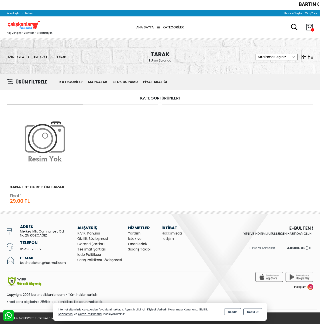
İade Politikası (89, 254)
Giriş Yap (311, 13)
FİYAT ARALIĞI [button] (155, 82)
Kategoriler (170, 27)
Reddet (232, 312)
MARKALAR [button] (97, 82)
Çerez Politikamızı (90, 314)
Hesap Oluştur (293, 13)
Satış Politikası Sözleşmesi (99, 259)
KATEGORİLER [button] (71, 82)
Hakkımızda (172, 233)
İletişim (168, 238)
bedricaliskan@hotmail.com (43, 262)
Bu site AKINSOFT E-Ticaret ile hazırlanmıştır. (42, 318)
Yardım (134, 233)
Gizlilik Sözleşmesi (92, 238)
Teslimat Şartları (91, 249)
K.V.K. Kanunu (88, 233)
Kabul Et (252, 312)
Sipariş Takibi (139, 249)
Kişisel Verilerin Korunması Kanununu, (172, 309)
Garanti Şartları (90, 243)
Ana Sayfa (145, 27)
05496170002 (30, 249)
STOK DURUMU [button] (125, 82)
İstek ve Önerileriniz (138, 241)
